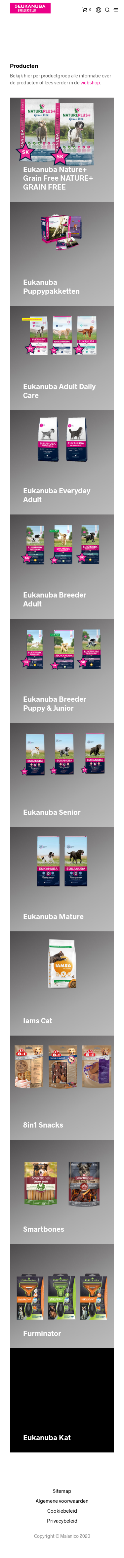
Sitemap (62, 1491)
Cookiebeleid (62, 1511)
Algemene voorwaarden (62, 1501)
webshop (90, 82)
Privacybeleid (62, 1521)
